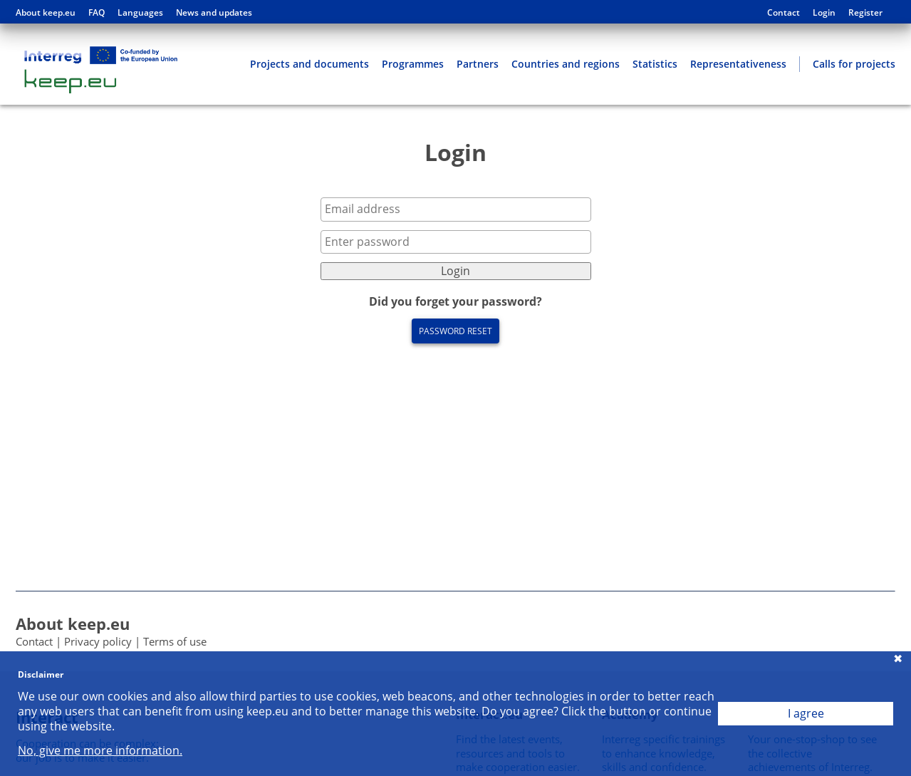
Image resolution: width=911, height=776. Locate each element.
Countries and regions (565, 64)
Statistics (655, 64)
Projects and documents (309, 64)
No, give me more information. (100, 750)
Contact (783, 13)
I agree (806, 713)
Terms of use (175, 641)
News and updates (214, 13)
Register (865, 13)
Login (824, 13)
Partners (478, 64)
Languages (140, 13)
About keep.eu (46, 13)
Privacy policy (98, 641)
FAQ (96, 13)
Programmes (413, 64)
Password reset (455, 331)
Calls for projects (854, 64)
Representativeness (738, 64)
